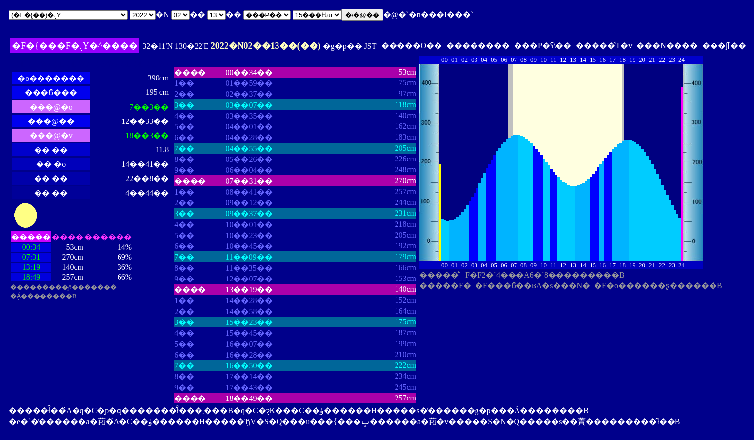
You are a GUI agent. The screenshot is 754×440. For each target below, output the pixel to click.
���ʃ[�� (724, 45)
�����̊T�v (604, 45)
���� (397, 45)
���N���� (667, 45)
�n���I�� (436, 14)
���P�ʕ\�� (542, 45)
